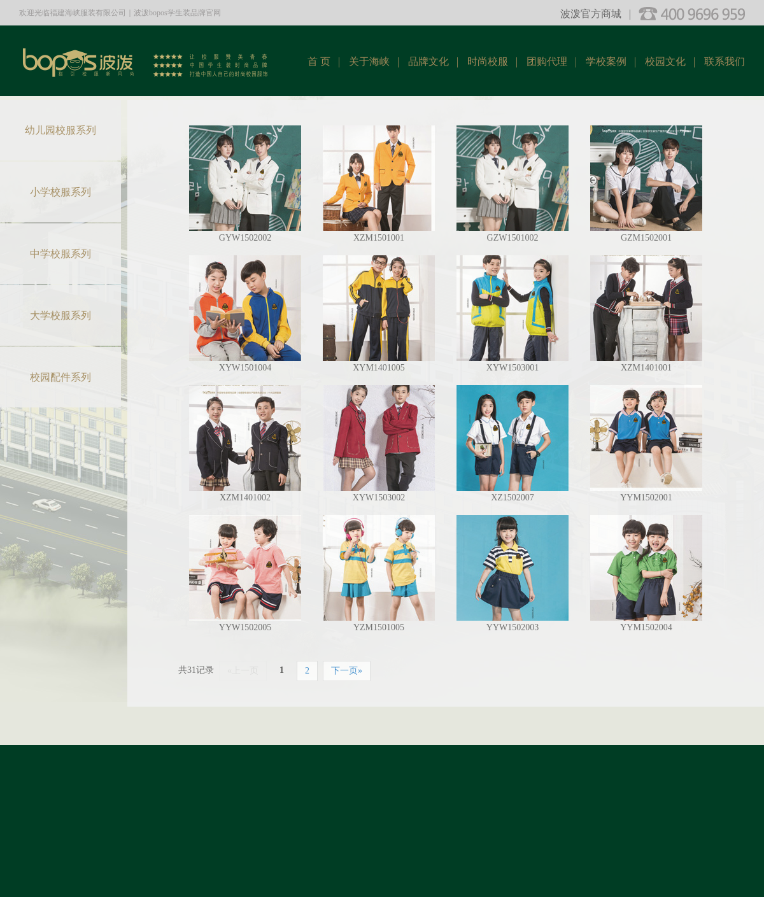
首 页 (319, 61)
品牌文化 (428, 61)
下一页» (346, 670)
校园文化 (665, 61)
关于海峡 (369, 61)
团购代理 (547, 61)
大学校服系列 (60, 315)
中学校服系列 (60, 253)
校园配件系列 (60, 377)
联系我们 (724, 61)
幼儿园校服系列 (60, 130)
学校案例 (606, 61)
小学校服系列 (60, 192)
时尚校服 (487, 61)
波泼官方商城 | (595, 13)
